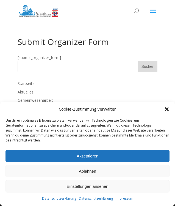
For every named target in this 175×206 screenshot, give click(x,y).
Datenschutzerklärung (59, 198)
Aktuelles (26, 92)
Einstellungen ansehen (88, 186)
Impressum (124, 198)
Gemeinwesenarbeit (35, 100)
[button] (167, 109)
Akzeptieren (87, 156)
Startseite (26, 83)
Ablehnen (87, 171)
